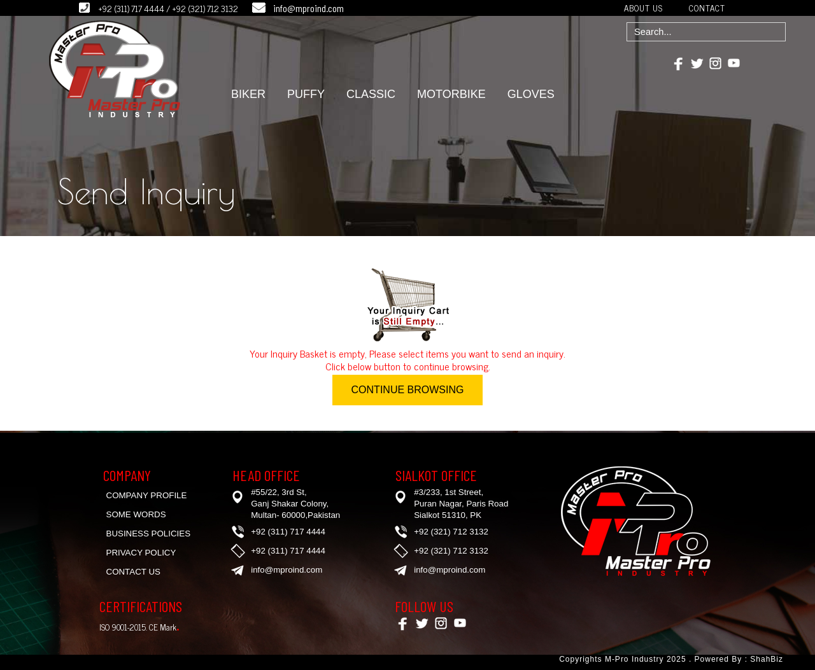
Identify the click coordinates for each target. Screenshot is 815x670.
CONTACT (707, 8)
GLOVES (531, 94)
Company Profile (146, 495)
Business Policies (148, 533)
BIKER (248, 94)
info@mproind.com (308, 8)
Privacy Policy (141, 552)
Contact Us (133, 571)
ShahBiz (765, 659)
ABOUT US (643, 8)
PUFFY (306, 94)
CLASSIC (370, 94)
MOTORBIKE (451, 94)
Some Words (136, 514)
